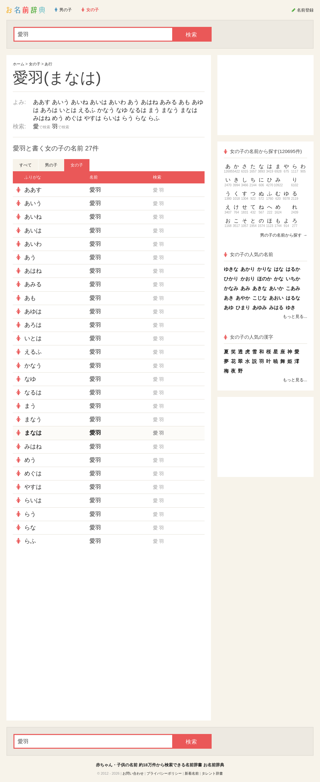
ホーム (18, 64)
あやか (243, 298)
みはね (41, 118)
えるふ (87, 110)
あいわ (117, 102)
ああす (41, 102)
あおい (276, 298)
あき (228, 298)
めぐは (73, 118)
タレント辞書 (212, 773)
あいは (98, 102)
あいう (60, 102)
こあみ (293, 288)
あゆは (33, 311)
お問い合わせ (133, 773)
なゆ (122, 110)
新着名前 (192, 773)
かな (278, 278)
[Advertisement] (109, 594)
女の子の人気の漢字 (248, 337)
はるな (293, 298)
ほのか (264, 278)
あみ (245, 288)
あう (133, 102)
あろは (49, 110)
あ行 (48, 64)
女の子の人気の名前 (248, 254)
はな (278, 269)
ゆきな (231, 269)
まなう (170, 110)
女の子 (34, 64)
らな (141, 118)
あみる (168, 102)
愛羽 (95, 190)
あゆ (228, 307)
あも (184, 102)
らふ (154, 118)
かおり (247, 278)
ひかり (231, 278)
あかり (247, 269)
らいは (111, 118)
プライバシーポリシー (164, 773)
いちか (293, 278)
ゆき (290, 307)
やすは (92, 118)
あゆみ (259, 307)
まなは (189, 110)
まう (154, 110)
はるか (293, 269)
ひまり (243, 307)
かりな (264, 269)
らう (127, 118)
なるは (138, 110)
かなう (105, 110)
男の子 (51, 165)
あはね (149, 102)
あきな (259, 288)
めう (57, 118)
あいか (276, 288)
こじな (259, 298)
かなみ (231, 288)
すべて (25, 165)
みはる (276, 307)
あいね (79, 102)
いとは (68, 110)
